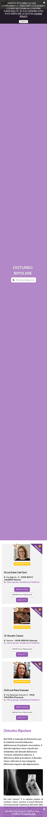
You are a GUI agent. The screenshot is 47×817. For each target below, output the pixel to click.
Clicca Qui (30, 813)
